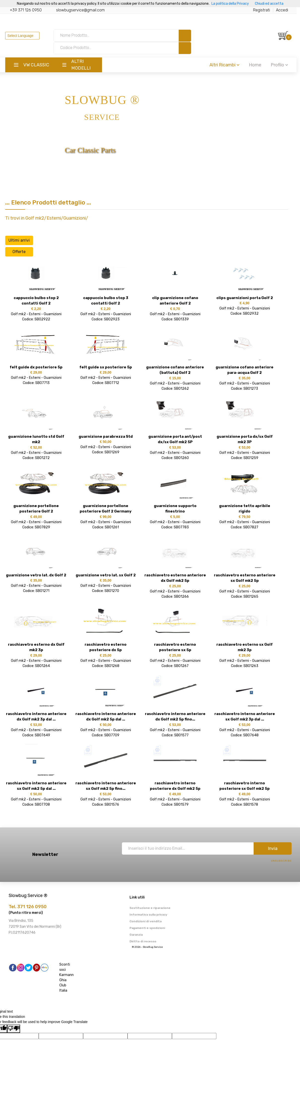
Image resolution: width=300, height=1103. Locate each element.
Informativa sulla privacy (148, 914)
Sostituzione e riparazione (150, 908)
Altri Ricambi (228, 65)
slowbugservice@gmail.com (84, 10)
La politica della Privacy (230, 3)
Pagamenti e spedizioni (147, 928)
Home (258, 65)
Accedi (285, 10)
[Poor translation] (13, 1029)
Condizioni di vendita (146, 921)
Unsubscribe (281, 860)
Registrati (265, 10)
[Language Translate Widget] (26, 35)
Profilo (283, 65)
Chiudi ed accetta (269, 3)
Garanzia (136, 934)
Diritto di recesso (143, 941)
